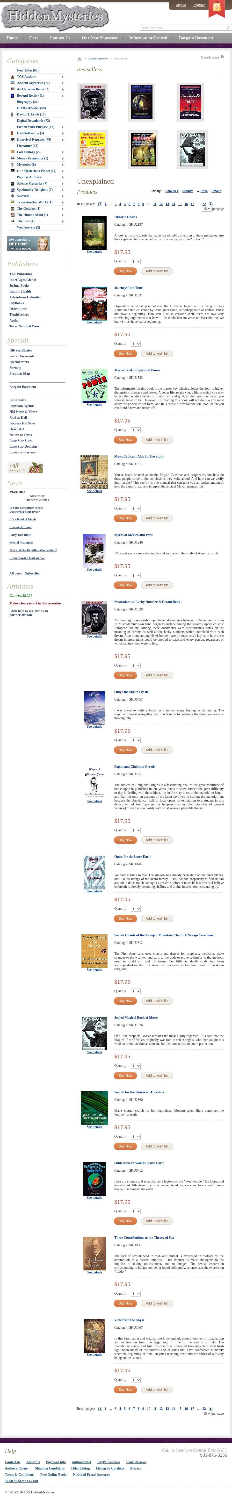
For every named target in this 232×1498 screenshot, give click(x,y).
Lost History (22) (26, 152)
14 (173, 204)
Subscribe (32, 573)
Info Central (18, 400)
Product (187, 191)
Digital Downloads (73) (33, 120)
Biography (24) (28, 102)
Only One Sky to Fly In (131, 692)
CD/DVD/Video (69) (31, 108)
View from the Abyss (129, 1320)
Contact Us (60, 38)
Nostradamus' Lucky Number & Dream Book (147, 602)
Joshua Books (19, 285)
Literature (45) (27, 146)
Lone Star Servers (22, 452)
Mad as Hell (18, 417)
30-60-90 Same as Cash (21, 1481)
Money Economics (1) (29, 158)
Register (199, 5)
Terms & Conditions (19, 1474)
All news (15, 573)
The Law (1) (23, 221)
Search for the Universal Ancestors (139, 1092)
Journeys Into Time (128, 288)
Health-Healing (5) (27, 133)
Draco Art (16, 429)
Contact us (12, 1462)
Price (204, 191)
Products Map (19, 373)
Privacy (135, 1468)
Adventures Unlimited (25, 297)
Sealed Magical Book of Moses (136, 1017)
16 (186, 204)
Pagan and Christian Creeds (134, 766)
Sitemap (15, 368)
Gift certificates (20, 350)
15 (179, 204)
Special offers (19, 362)
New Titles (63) (28, 70)
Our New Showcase (100, 38)
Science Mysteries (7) (29, 184)
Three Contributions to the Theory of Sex (144, 1238)
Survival (20, 196)
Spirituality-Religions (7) (32, 190)
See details (94, 251)
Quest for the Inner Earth (132, 857)
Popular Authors (29, 177)
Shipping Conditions (50, 1468)
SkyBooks (16, 303)
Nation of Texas (20, 435)
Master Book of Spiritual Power (137, 370)
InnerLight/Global (22, 280)
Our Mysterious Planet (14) (33, 171)
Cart (33, 38)
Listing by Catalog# (110, 1468)
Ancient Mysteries (98, 58)
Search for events (21, 356)
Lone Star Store (20, 441)
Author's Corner (17, 1468)
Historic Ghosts (125, 217)
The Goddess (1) (25, 209)
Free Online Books (53, 1474)
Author (14, 320)
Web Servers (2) (28, 227)
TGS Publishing (20, 274)
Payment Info (56, 1462)
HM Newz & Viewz (23, 412)
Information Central (148, 38)
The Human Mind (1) (29, 215)
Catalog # (172, 191)
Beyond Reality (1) (27, 96)
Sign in (181, 5)
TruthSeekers (19, 314)
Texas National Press (24, 326)
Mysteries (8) (23, 165)
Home (12, 38)
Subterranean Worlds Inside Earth (139, 1163)
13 (167, 204)
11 (154, 204)
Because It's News (22, 423)
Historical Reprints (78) (31, 139)
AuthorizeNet (81, 1462)
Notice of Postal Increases (91, 1474)
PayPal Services (108, 1462)
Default (216, 191)
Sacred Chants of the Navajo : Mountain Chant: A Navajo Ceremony (164, 935)
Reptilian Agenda (22, 406)
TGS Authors (23, 77)
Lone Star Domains (23, 446)
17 (192, 204)
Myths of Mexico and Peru (133, 535)
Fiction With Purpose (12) (35, 127)
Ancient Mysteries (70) (30, 83)
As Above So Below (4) (30, 89)
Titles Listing (80, 1468)
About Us (33, 1462)
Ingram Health (20, 291)
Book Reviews (136, 1462)
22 (204, 204)
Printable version (210, 57)
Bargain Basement (22, 387)
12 (161, 204)
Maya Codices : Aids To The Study (139, 456)
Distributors (18, 309)
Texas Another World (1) (31, 202)
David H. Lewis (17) (28, 114)
